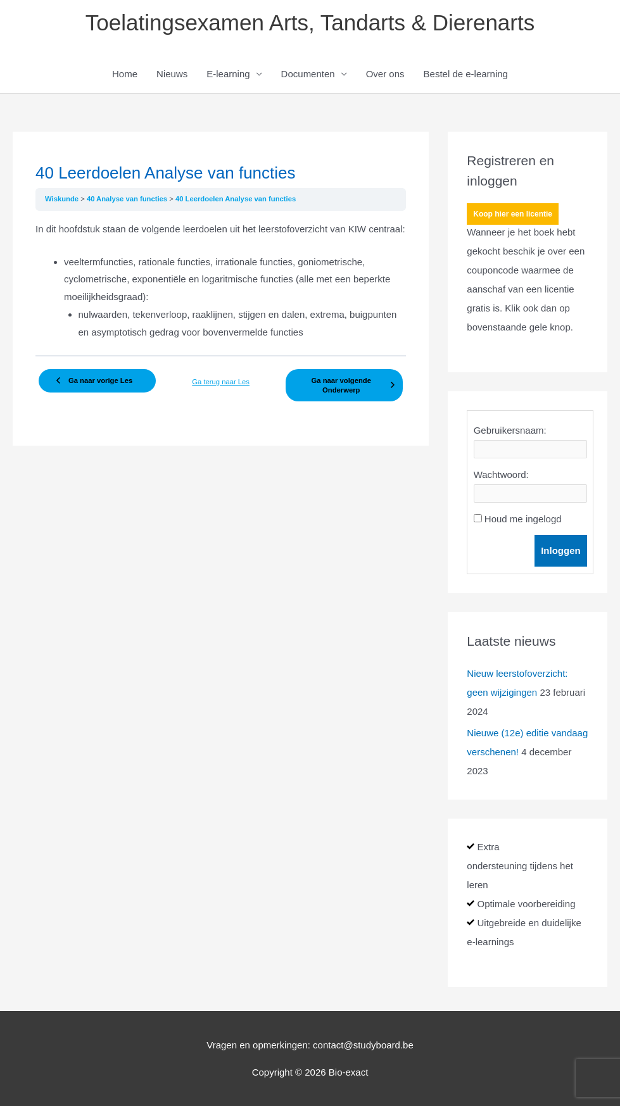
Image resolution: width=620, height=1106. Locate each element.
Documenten (308, 73)
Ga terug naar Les (221, 382)
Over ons (385, 73)
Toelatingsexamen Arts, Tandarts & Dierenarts (310, 22)
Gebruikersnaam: (510, 430)
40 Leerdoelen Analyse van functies (235, 199)
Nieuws (171, 73)
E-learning (228, 73)
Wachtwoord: (501, 474)
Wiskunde (62, 199)
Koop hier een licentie (512, 214)
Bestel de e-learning (466, 73)
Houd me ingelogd (523, 518)
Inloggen (561, 550)
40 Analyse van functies (128, 199)
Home (124, 73)
